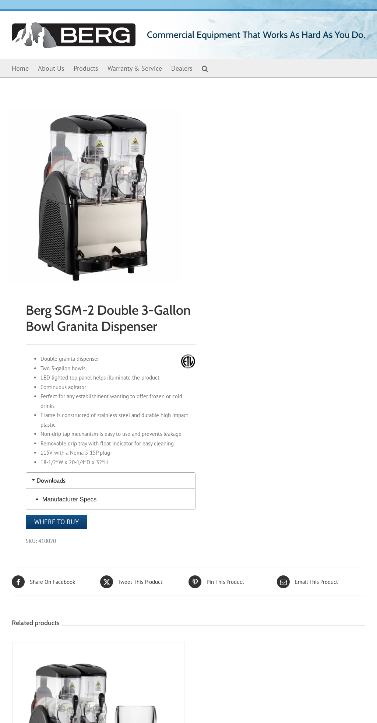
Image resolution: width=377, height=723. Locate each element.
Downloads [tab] (48, 480)
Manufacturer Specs (69, 499)
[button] (205, 68)
